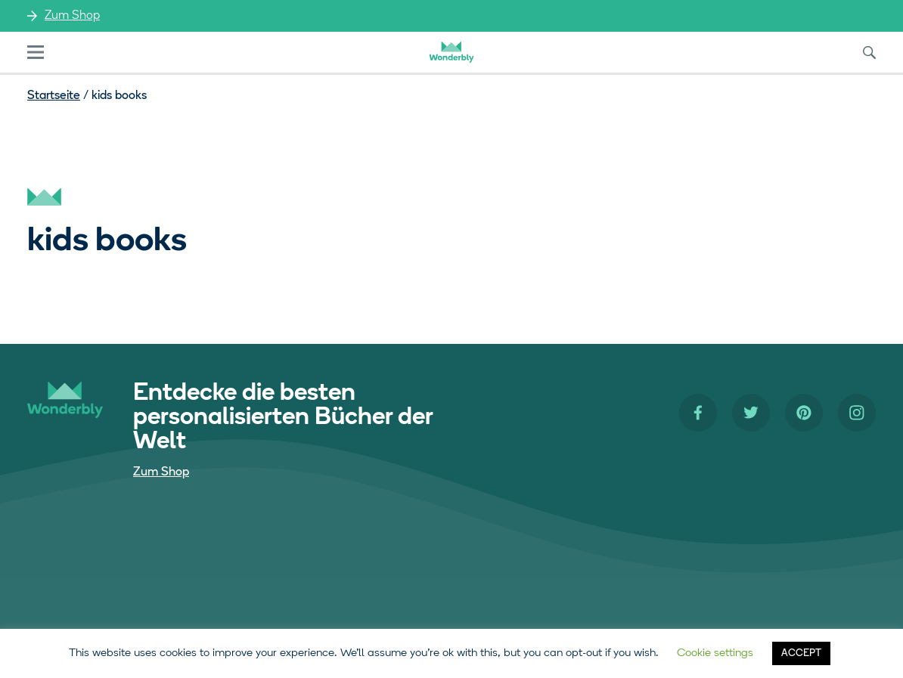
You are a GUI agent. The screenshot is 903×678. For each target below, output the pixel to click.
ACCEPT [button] (801, 653)
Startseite (53, 96)
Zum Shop (72, 16)
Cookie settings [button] (715, 653)
